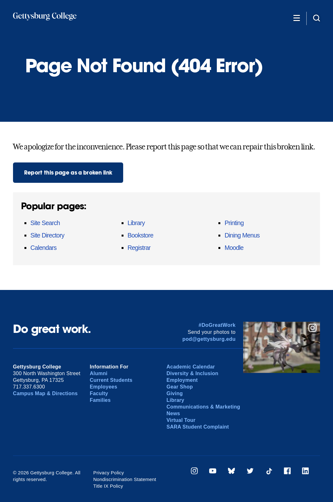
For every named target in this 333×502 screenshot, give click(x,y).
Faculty (99, 393)
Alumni (99, 373)
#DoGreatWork (217, 325)
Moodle (233, 247)
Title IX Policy (108, 486)
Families (100, 400)
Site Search (45, 222)
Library (136, 222)
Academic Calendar (190, 366)
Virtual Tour (180, 420)
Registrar (139, 247)
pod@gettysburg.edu (209, 339)
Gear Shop (179, 386)
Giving (174, 393)
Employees (103, 386)
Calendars (43, 247)
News (173, 413)
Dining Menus (241, 235)
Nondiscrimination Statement (124, 479)
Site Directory (47, 235)
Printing (233, 222)
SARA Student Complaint (197, 427)
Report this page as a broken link (68, 172)
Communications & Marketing (203, 406)
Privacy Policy (108, 472)
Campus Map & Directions (45, 393)
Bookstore (140, 235)
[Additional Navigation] (296, 17)
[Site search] (316, 17)
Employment (181, 380)
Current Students (111, 380)
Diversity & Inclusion (192, 373)
